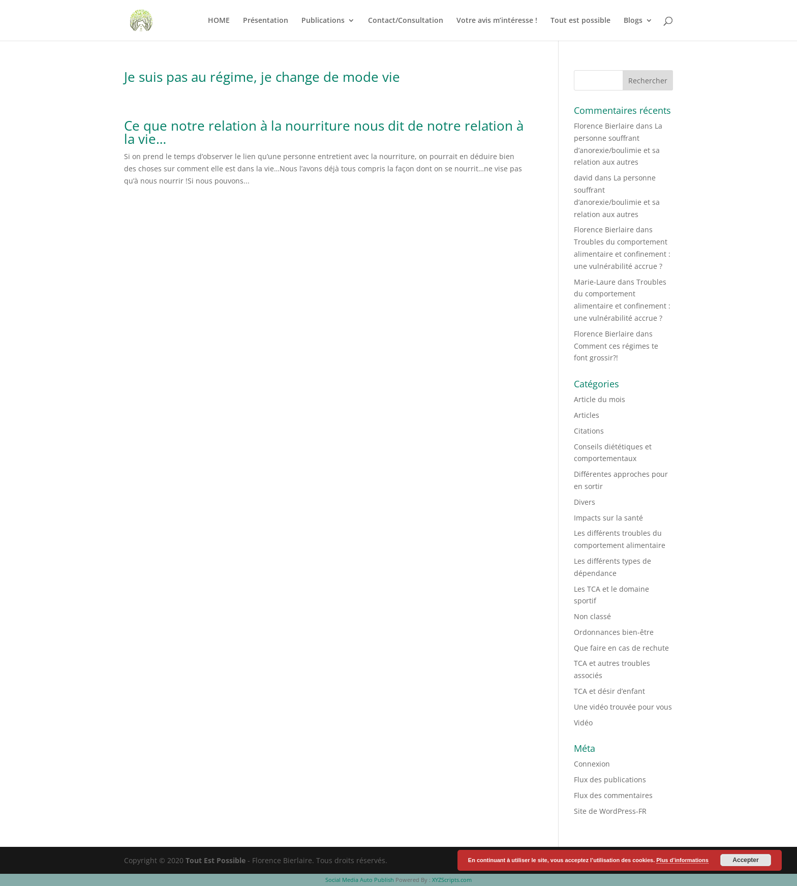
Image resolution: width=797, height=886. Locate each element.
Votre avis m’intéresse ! (496, 21)
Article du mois (599, 399)
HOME (219, 21)
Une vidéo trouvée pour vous (623, 707)
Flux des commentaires (613, 795)
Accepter (745, 860)
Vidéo (583, 722)
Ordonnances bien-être (614, 632)
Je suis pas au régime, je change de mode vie (262, 77)
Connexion (592, 764)
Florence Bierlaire (604, 126)
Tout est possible (580, 21)
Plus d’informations (682, 860)
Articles (586, 415)
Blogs (633, 21)
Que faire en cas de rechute (621, 648)
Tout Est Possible (216, 860)
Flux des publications (610, 779)
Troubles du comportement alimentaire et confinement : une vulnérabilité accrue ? (622, 254)
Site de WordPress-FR (610, 811)
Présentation (265, 21)
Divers (584, 502)
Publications (323, 21)
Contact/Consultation (405, 21)
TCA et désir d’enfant (609, 691)
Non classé (592, 616)
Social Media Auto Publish (359, 879)
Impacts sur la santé (608, 518)
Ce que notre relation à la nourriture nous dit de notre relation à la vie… (324, 132)
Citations (589, 431)
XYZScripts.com (452, 879)
